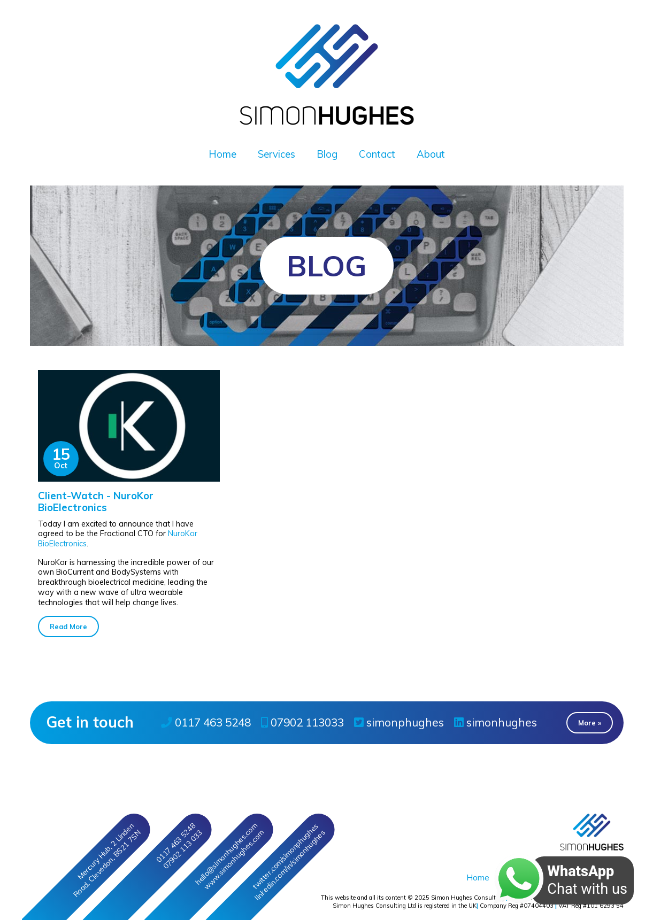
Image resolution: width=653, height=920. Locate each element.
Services (276, 154)
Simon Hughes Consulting (467, 897)
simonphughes (399, 722)
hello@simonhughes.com (225, 853)
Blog (327, 154)
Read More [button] (68, 626)
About (431, 154)
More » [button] (589, 722)
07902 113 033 (181, 849)
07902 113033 (302, 722)
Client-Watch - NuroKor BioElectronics (95, 501)
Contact (377, 154)
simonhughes (495, 722)
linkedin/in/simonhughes (289, 865)
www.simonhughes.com (233, 860)
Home (222, 154)
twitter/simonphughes (285, 856)
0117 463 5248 (206, 722)
